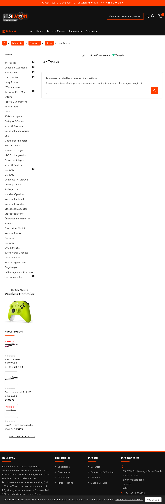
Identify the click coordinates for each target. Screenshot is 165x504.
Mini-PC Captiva (13, 165)
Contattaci (63, 477)
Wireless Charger (14, 150)
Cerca (154, 90)
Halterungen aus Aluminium (19, 272)
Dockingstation (13, 184)
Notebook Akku (13, 233)
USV (7, 136)
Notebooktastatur (14, 204)
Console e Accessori (16, 67)
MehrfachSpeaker (14, 194)
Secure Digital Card (15, 262)
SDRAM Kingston (14, 116)
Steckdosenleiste (14, 213)
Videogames (11, 72)
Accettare (153, 500)
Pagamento (75, 31)
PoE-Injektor (11, 189)
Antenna (9, 223)
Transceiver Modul (15, 228)
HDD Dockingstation (15, 155)
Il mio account (65, 482)
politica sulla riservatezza (129, 499)
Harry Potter (11, 82)
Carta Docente (13, 257)
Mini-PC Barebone (14, 126)
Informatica (11, 62)
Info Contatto (130, 458)
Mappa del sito (98, 482)
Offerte (9, 97)
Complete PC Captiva (16, 179)
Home (39, 31)
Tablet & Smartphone (16, 101)
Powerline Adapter (15, 160)
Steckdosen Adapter (16, 209)
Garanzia (95, 467)
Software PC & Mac (15, 92)
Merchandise (12, 77)
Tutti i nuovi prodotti (22, 436)
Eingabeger (11, 267)
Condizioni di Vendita (102, 472)
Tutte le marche (56, 31)
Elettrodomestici (13, 277)
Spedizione (92, 31)
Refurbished (11, 106)
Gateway (9, 170)
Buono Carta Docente (16, 252)
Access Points (12, 145)
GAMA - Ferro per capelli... (19, 425)
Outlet (8, 111)
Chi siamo (95, 477)
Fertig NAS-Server (14, 121)
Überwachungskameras (17, 218)
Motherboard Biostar (16, 140)
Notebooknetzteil (14, 199)
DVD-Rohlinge (12, 248)
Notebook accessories (17, 131)
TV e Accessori (13, 87)
